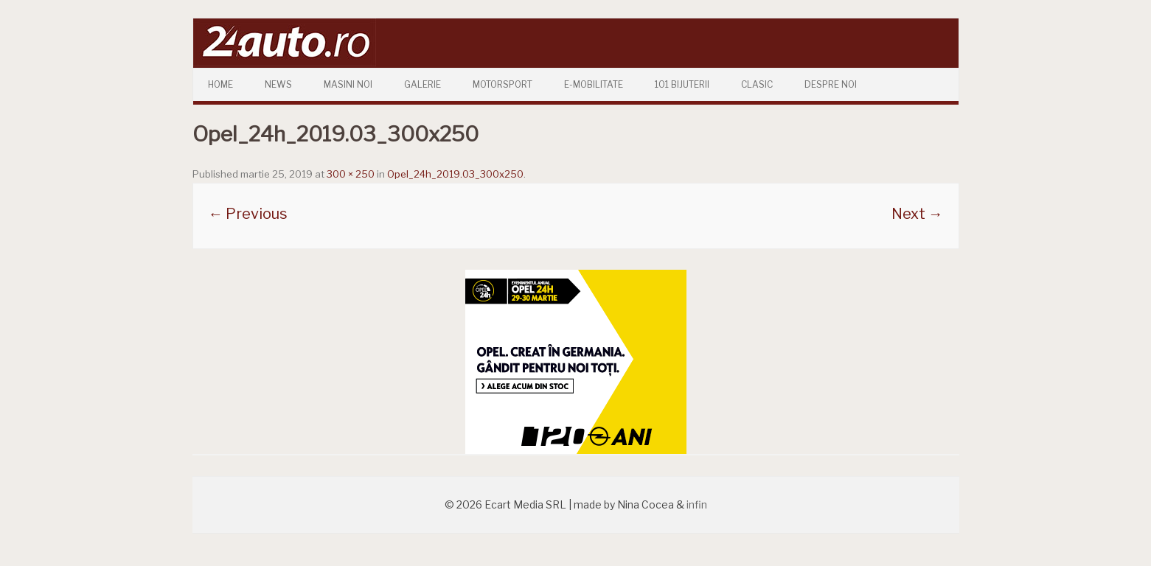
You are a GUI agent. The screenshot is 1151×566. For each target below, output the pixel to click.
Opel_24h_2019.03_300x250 (455, 174)
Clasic (757, 84)
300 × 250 (351, 174)
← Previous (248, 214)
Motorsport (502, 84)
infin (696, 504)
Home (220, 84)
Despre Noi (830, 84)
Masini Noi (348, 84)
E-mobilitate (593, 84)
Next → (917, 214)
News (278, 84)
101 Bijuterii (682, 84)
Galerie (422, 84)
